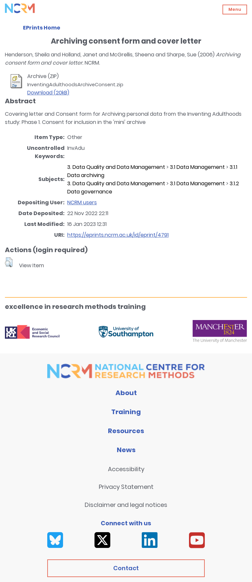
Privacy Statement (126, 487)
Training (126, 411)
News (126, 449)
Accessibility (126, 469)
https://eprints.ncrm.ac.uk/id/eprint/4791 (118, 235)
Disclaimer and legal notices (126, 505)
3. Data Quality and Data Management (116, 167)
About (126, 392)
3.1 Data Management (197, 167)
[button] (8, 262)
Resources (126, 430)
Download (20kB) (48, 92)
